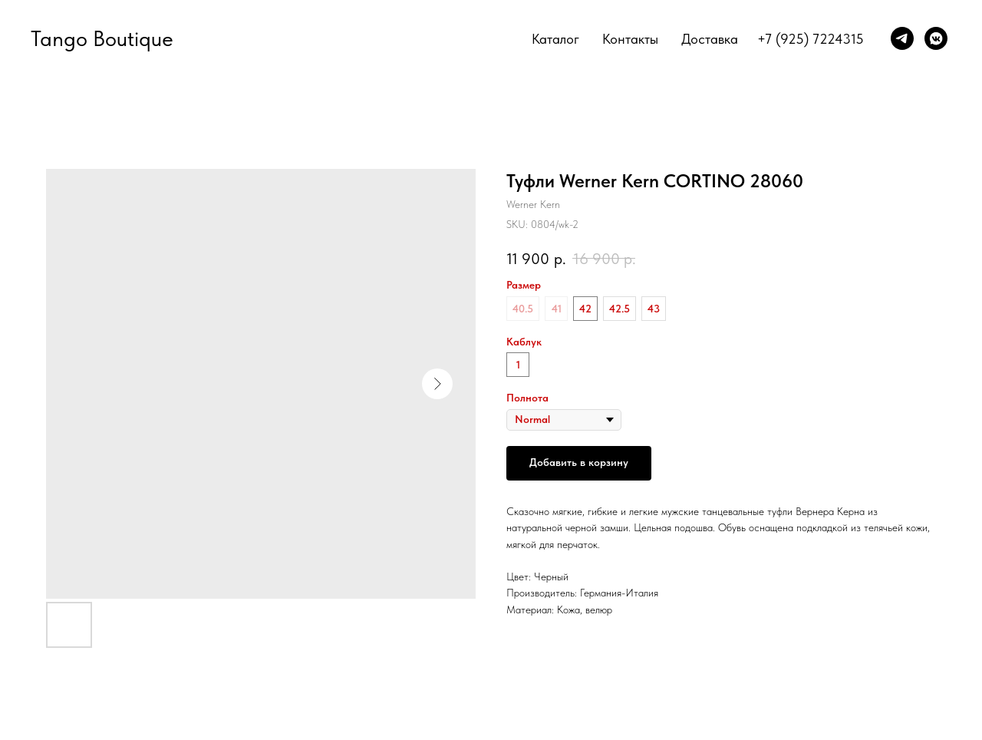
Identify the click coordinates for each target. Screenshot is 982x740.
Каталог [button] (555, 39)
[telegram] (902, 38)
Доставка (709, 39)
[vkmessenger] (935, 38)
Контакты (630, 39)
